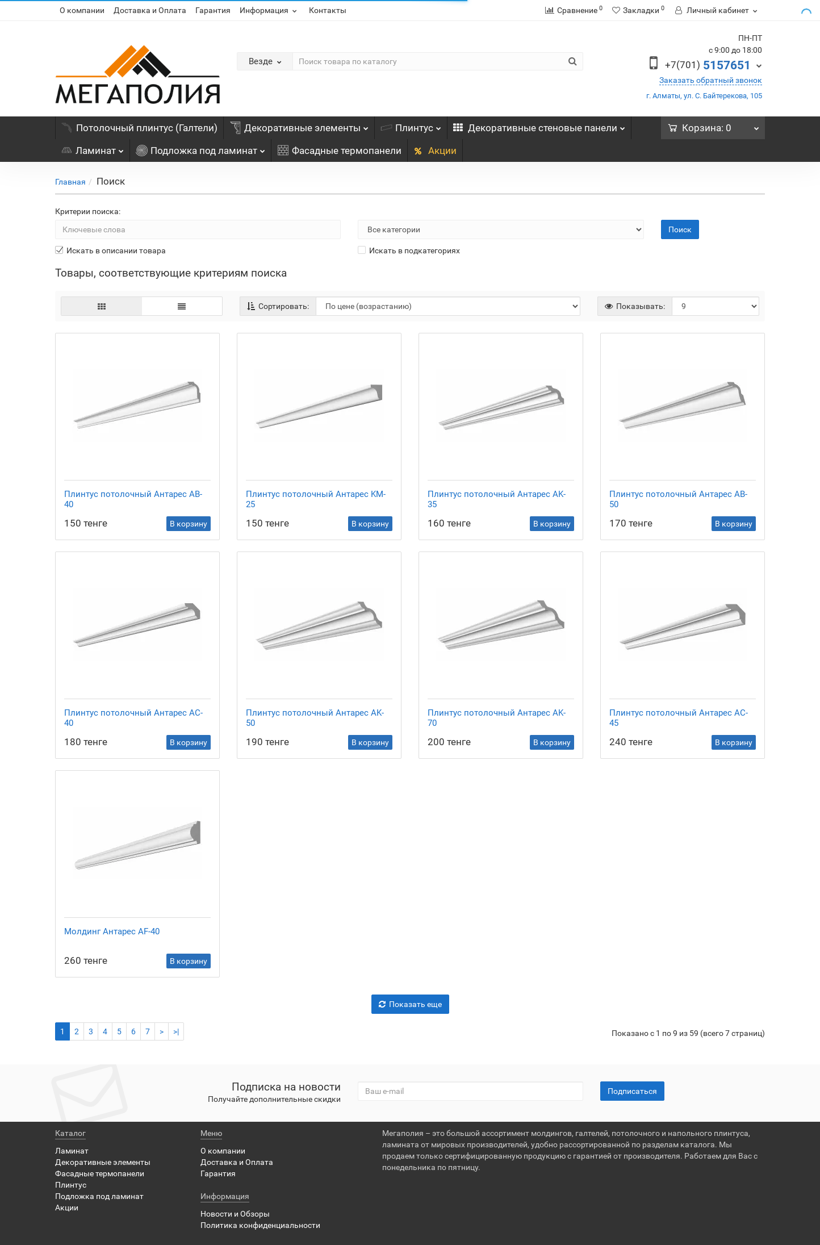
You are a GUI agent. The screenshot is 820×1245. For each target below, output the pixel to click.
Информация (270, 10)
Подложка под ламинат (200, 147)
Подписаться (632, 1091)
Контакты (327, 10)
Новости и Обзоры (235, 1213)
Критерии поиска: (87, 211)
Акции (435, 150)
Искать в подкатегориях (409, 250)
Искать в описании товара (110, 250)
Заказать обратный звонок (710, 80)
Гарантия (213, 10)
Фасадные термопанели (339, 150)
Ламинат (92, 147)
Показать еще (410, 1004)
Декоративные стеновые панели (539, 124)
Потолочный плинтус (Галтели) (139, 127)
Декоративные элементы (299, 124)
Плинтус (410, 124)
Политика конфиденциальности (260, 1225)
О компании (82, 10)
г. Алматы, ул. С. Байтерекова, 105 (704, 95)
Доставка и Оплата (150, 10)
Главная (70, 181)
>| (176, 1031)
